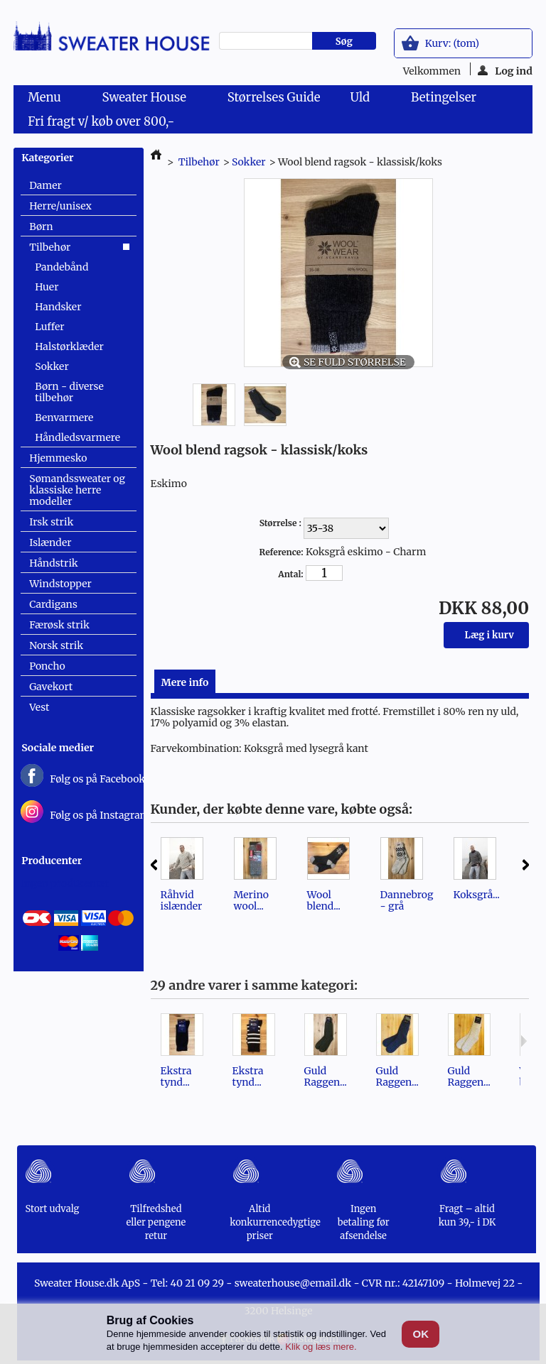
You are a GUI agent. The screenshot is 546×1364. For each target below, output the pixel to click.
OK (420, 1334)
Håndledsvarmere (77, 437)
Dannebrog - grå (407, 900)
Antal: (290, 574)
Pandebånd (61, 267)
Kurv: (452, 43)
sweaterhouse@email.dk (293, 1283)
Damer (45, 185)
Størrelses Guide (274, 97)
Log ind (505, 70)
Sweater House (147, 99)
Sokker (51, 366)
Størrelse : (281, 523)
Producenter (51, 860)
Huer (46, 286)
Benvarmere (64, 417)
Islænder (50, 542)
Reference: (281, 552)
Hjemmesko (58, 458)
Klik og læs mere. (320, 1346)
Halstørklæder (69, 346)
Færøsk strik (59, 624)
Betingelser (443, 97)
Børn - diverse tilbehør (69, 392)
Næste (526, 864)
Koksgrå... (477, 894)
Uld (363, 99)
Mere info (185, 682)
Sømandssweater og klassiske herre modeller (77, 490)
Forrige (154, 864)
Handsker (58, 306)
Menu (47, 99)
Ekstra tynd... (176, 1076)
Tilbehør (49, 247)
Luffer (49, 326)
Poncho (47, 666)
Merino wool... (251, 900)
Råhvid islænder (182, 900)
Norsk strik (56, 645)
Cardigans (53, 604)
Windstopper (60, 583)
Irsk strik (51, 521)
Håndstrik (53, 563)
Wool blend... (324, 900)
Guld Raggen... (325, 1076)
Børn (41, 226)
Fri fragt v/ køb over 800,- (101, 121)
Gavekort (51, 686)
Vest (39, 707)
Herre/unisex (60, 206)
